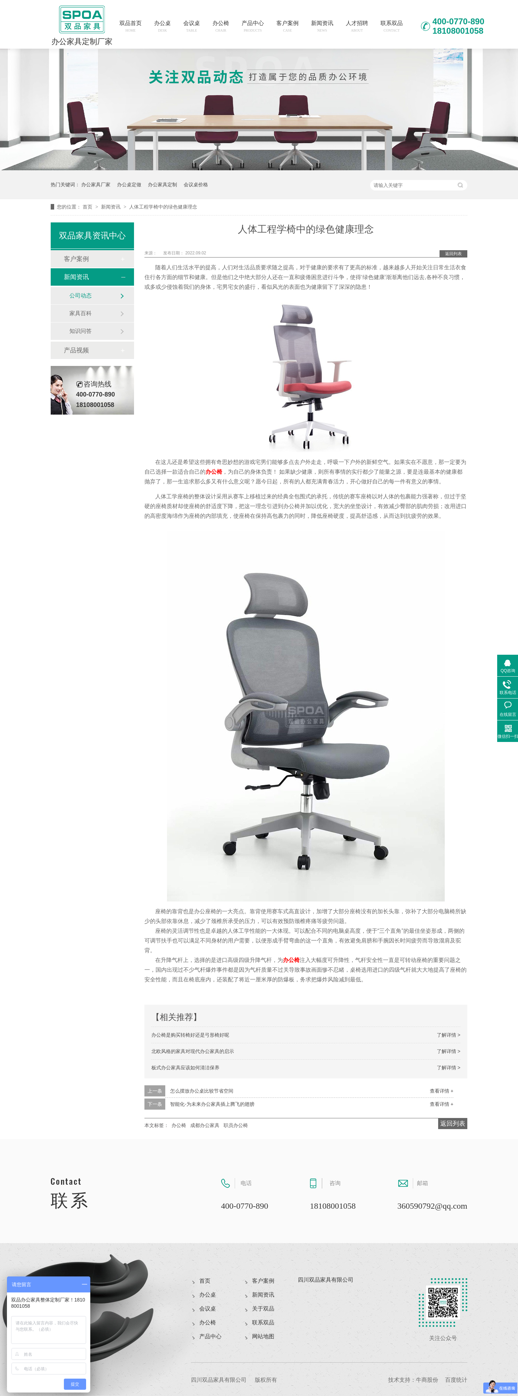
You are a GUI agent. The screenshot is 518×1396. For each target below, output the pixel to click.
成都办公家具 (204, 1125)
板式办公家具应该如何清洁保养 (185, 1067)
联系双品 (392, 26)
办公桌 (162, 26)
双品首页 (130, 26)
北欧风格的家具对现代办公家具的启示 (192, 1051)
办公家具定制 (162, 184)
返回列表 (453, 253)
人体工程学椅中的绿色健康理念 (163, 207)
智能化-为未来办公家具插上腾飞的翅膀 (212, 1104)
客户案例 (287, 26)
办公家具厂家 (95, 184)
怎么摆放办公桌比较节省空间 (201, 1091)
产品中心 (253, 26)
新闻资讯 (322, 26)
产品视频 (76, 350)
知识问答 (80, 331)
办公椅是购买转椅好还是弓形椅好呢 (190, 1035)
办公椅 (220, 26)
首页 (88, 207)
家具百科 (80, 313)
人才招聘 (357, 26)
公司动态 (80, 296)
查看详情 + (441, 1091)
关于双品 (263, 1309)
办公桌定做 (129, 184)
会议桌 (191, 26)
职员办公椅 (236, 1125)
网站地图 (263, 1336)
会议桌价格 (196, 184)
